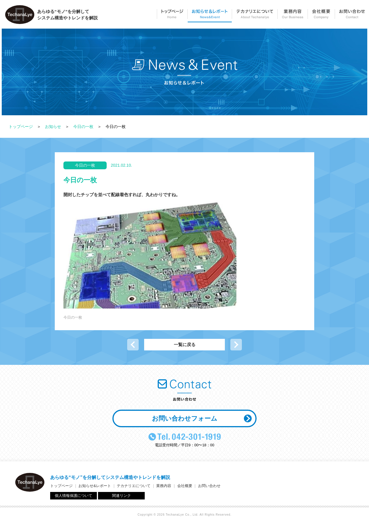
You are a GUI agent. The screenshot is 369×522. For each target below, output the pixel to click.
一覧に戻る (184, 344)
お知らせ (53, 126)
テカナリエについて (254, 16)
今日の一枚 (83, 126)
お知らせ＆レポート (209, 16)
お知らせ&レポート (94, 486)
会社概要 (321, 16)
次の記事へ (236, 344)
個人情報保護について (73, 495)
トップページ (172, 16)
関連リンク (121, 495)
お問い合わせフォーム (184, 418)
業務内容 (292, 16)
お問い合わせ (352, 16)
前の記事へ (133, 344)
